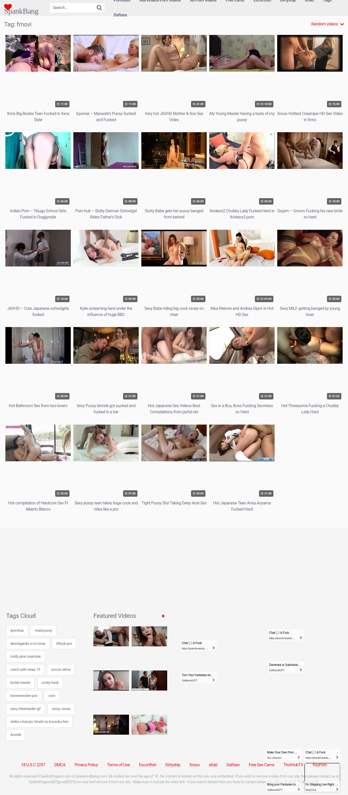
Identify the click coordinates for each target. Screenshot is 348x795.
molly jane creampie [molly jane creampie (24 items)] (25, 656)
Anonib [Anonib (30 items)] (15, 735)
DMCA (59, 764)
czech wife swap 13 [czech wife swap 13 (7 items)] (25, 669)
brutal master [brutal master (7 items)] (20, 683)
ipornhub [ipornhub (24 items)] (17, 630)
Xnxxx (195, 764)
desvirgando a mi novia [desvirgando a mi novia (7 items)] (27, 643)
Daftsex (120, 15)
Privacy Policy (86, 764)
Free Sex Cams (261, 764)
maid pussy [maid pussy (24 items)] (43, 630)
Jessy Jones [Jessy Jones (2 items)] (61, 709)
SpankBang (21, 7)
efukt (213, 764)
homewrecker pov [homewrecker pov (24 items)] (23, 696)
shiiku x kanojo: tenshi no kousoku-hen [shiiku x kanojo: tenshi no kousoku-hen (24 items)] (39, 722)
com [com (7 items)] (51, 696)
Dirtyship (172, 764)
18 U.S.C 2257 (33, 764)
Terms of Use (118, 764)
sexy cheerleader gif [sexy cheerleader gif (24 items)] (25, 709)
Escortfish (147, 764)
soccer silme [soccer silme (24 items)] (60, 669)
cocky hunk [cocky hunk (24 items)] (50, 683)
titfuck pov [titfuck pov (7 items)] (64, 643)
